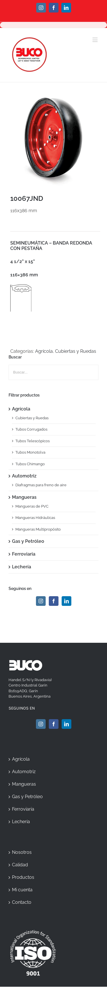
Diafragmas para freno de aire (40, 485)
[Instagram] (41, 601)
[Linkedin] (66, 601)
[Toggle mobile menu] (95, 40)
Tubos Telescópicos (32, 441)
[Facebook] (53, 601)
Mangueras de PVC (32, 506)
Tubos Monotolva (30, 452)
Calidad (20, 864)
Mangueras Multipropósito (38, 529)
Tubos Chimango (30, 464)
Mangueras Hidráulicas (35, 518)
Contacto (21, 902)
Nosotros (22, 852)
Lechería (21, 566)
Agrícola (44, 351)
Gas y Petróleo (28, 541)
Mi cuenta (22, 889)
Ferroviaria (23, 554)
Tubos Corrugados (31, 429)
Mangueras (24, 497)
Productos (23, 877)
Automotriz (24, 476)
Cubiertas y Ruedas (75, 351)
